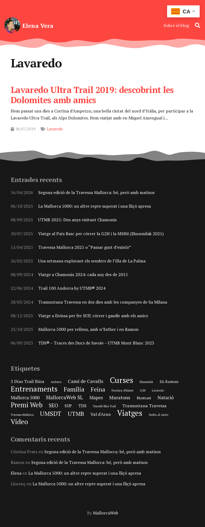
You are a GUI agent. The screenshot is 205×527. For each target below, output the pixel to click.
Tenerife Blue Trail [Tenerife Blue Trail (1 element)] (104, 406)
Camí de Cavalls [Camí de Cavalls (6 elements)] (85, 381)
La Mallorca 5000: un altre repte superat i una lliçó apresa (94, 206)
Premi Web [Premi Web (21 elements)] (26, 404)
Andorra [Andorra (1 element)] (56, 382)
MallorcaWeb (105, 513)
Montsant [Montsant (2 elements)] (144, 398)
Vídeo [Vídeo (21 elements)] (19, 421)
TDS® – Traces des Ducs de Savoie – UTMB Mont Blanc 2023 (96, 343)
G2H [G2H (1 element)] (142, 390)
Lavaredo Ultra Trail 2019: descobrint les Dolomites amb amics (92, 95)
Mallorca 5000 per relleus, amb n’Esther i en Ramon (88, 329)
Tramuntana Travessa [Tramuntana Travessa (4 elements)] (144, 406)
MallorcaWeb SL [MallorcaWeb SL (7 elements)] (64, 397)
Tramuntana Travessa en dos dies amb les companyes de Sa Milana (102, 302)
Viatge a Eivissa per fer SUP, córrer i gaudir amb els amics (93, 316)
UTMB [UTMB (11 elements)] (76, 413)
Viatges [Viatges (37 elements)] (129, 413)
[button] (197, 25)
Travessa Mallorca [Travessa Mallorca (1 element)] (22, 415)
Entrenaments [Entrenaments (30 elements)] (34, 389)
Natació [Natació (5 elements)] (165, 397)
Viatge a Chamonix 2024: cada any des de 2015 (83, 274)
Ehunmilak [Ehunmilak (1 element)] (146, 382)
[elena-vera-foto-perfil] (12, 25)
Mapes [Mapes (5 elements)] (96, 397)
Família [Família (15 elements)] (74, 389)
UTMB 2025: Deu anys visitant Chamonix (77, 220)
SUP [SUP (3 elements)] (68, 405)
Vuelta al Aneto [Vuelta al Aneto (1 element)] (158, 415)
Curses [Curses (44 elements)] (121, 380)
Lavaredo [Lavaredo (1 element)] (158, 390)
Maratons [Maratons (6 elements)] (119, 397)
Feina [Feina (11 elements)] (98, 389)
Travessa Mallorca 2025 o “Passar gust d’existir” (84, 247)
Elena (16, 473)
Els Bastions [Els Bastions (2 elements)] (169, 381)
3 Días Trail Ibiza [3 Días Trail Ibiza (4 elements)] (27, 381)
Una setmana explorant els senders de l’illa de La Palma (91, 261)
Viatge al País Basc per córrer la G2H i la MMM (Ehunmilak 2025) (101, 234)
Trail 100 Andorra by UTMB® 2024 (71, 288)
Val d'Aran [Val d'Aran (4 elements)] (100, 414)
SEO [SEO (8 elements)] (53, 405)
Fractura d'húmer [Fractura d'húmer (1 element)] (122, 390)
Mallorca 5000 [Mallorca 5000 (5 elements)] (25, 397)
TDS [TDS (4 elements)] (82, 406)
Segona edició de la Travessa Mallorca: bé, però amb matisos (96, 192)
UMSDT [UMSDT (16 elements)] (50, 413)
